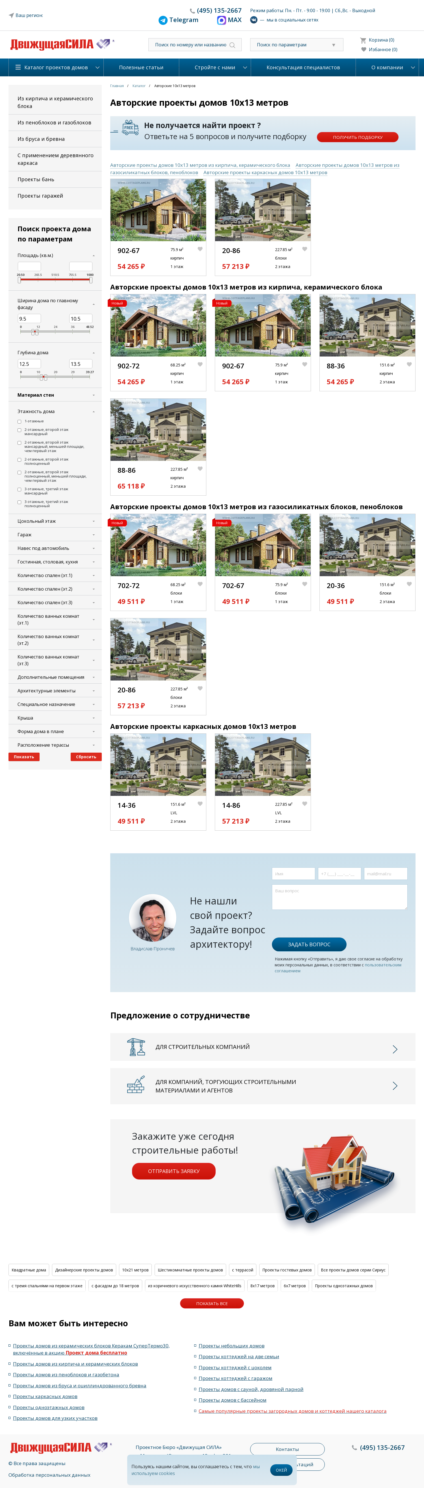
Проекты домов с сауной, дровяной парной (251, 1389)
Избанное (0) (383, 49)
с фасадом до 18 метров (115, 1285)
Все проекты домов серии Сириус (353, 1270)
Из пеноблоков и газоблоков (54, 122)
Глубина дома (33, 352)
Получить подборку (357, 137)
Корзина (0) (381, 40)
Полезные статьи (141, 67)
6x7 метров (295, 1285)
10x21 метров (135, 1270)
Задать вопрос (309, 944)
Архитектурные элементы (46, 691)
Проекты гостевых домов (287, 1270)
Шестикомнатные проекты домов (190, 1270)
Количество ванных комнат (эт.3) (48, 660)
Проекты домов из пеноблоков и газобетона (66, 1374)
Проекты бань (36, 179)
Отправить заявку (174, 1171)
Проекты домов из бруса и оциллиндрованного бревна (79, 1385)
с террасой (242, 1270)
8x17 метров (262, 1285)
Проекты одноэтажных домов (344, 1285)
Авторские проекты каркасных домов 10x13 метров (265, 172)
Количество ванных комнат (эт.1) (48, 619)
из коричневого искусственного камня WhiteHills (194, 1285)
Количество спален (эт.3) (45, 602)
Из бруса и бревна (41, 138)
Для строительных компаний (202, 1047)
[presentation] (315, 921)
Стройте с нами (215, 67)
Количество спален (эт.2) (45, 589)
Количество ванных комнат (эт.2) (48, 639)
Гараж (24, 535)
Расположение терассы (43, 745)
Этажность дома (36, 411)
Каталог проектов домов (56, 67)
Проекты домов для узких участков (55, 1418)
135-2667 (219, 10)
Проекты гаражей (40, 195)
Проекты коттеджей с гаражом (235, 1378)
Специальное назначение (46, 704)
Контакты (287, 1449)
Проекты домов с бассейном (233, 1400)
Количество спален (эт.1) (45, 575)
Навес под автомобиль (43, 548)
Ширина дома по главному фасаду (48, 303)
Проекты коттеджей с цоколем (235, 1367)
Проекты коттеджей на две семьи (239, 1356)
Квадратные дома (29, 1270)
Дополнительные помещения (51, 677)
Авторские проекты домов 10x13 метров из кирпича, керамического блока (200, 165)
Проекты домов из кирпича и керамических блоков (75, 1363)
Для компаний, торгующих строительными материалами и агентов (225, 1086)
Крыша (25, 718)
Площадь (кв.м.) (35, 255)
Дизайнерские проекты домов (84, 1270)
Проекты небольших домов (232, 1345)
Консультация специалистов (303, 67)
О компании (387, 67)
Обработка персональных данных (49, 1475)
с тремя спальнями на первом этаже (47, 1285)
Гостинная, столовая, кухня (48, 562)
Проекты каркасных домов (45, 1396)
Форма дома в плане (41, 731)
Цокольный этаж (37, 521)
